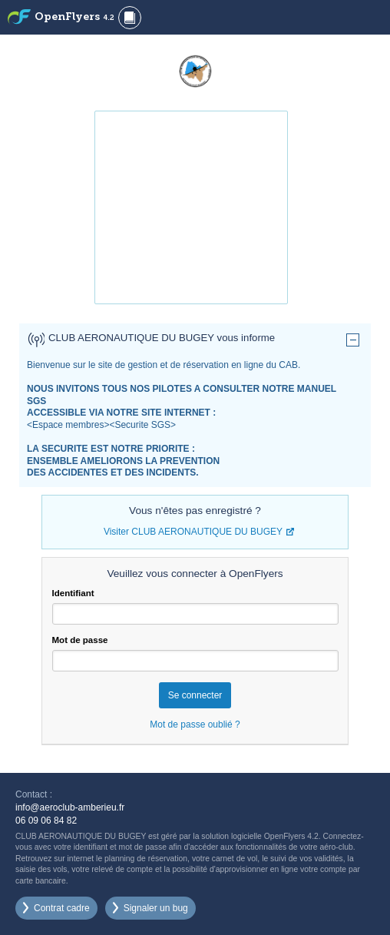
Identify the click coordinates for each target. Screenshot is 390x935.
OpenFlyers (74, 17)
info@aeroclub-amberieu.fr (69, 807)
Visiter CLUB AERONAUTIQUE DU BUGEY (193, 531)
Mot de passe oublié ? (195, 724)
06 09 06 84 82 (46, 820)
